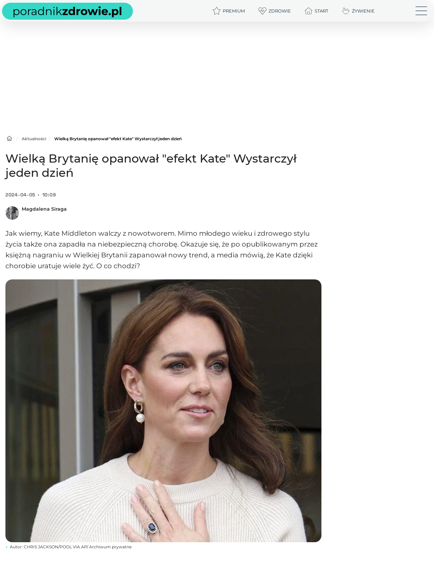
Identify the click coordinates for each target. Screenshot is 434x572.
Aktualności (34, 138)
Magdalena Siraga (44, 209)
